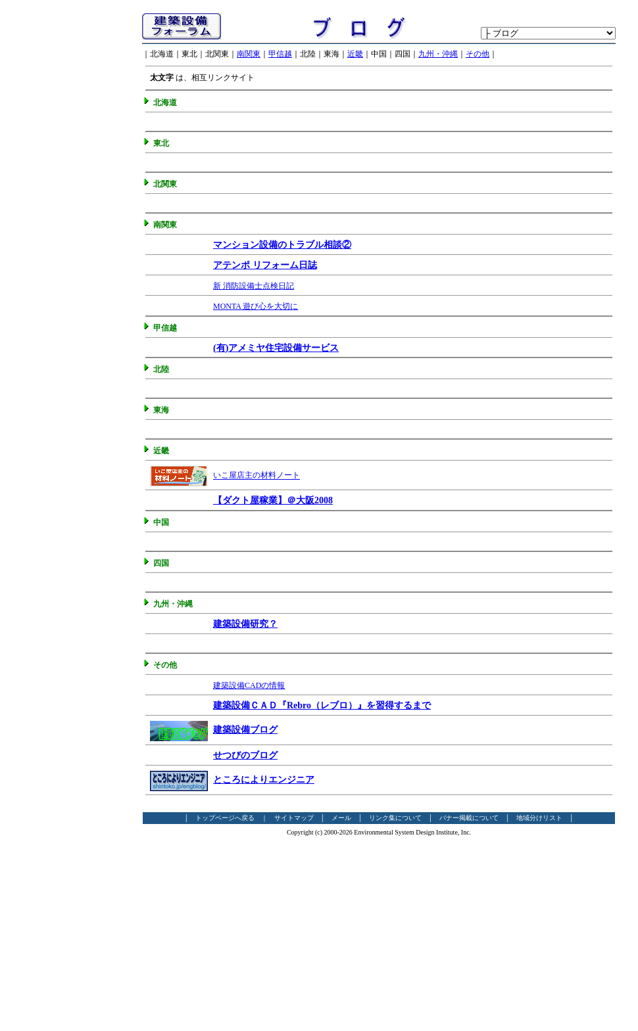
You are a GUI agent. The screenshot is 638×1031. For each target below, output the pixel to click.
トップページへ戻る (225, 817)
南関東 (248, 53)
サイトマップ (294, 817)
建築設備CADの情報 (249, 685)
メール (341, 817)
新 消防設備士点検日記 (253, 285)
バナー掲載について (469, 817)
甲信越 (280, 53)
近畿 (355, 53)
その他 (477, 53)
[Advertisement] (67, 208)
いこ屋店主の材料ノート (256, 475)
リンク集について (395, 817)
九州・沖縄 (438, 53)
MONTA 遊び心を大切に (255, 306)
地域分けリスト (539, 817)
